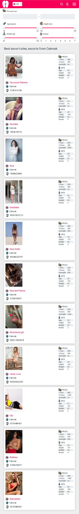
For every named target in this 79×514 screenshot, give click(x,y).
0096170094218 (17, 340)
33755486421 (16, 423)
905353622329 (16, 382)
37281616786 (16, 90)
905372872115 (16, 215)
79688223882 (16, 173)
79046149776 (16, 132)
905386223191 (16, 257)
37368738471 (16, 298)
